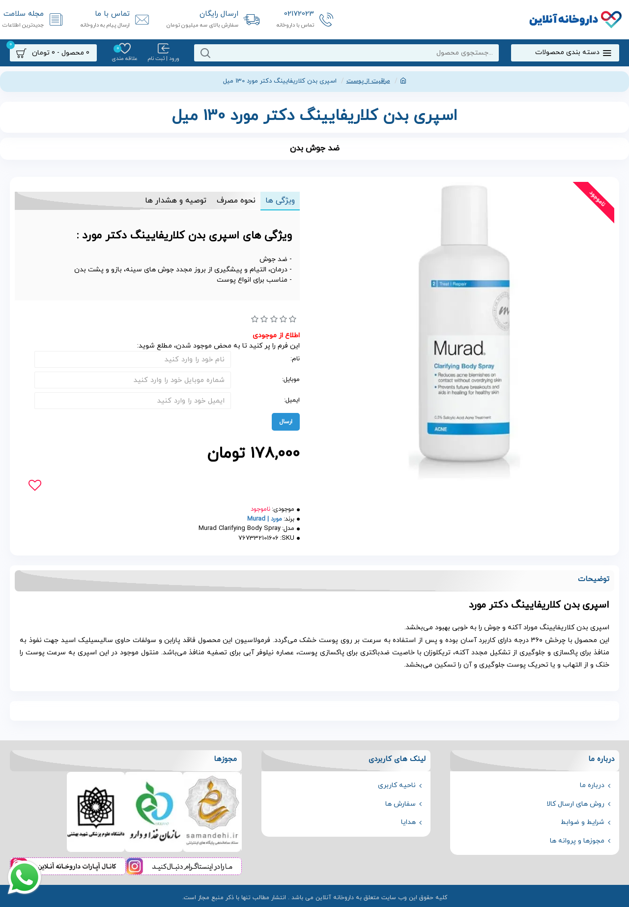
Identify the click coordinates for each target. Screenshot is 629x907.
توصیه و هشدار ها (171, 200)
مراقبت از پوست (368, 81)
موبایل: (291, 379)
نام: (295, 358)
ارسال (285, 422)
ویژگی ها (279, 200)
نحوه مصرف (233, 200)
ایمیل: (292, 400)
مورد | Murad (264, 519)
